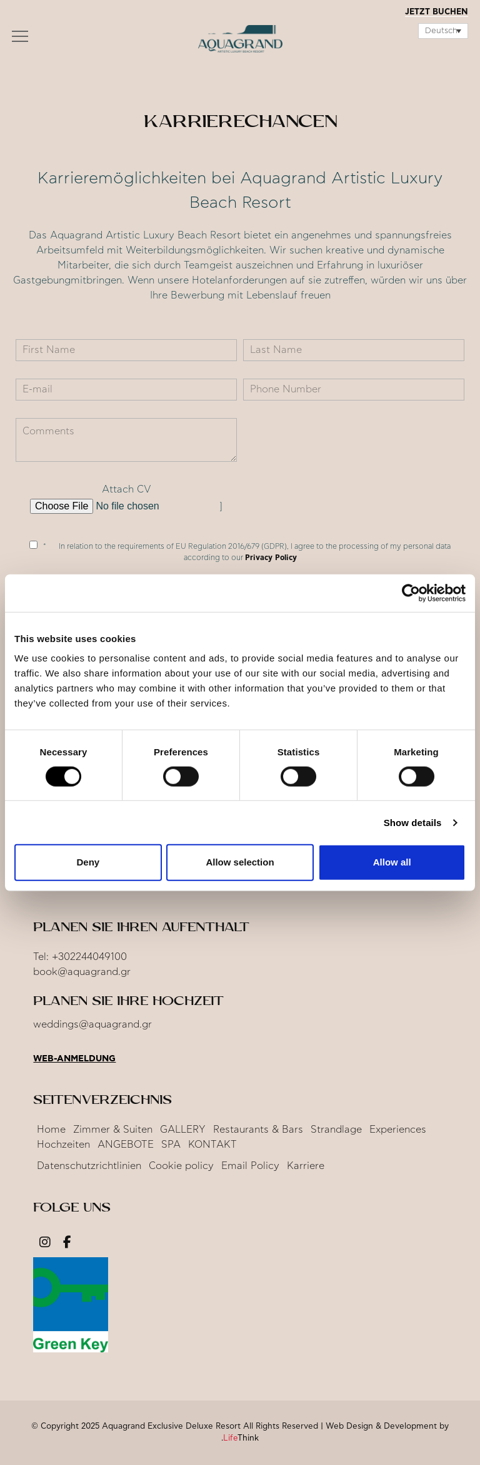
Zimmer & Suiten (112, 1130)
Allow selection (240, 862)
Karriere (305, 1166)
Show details (413, 822)
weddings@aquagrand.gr (92, 1024)
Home (51, 1130)
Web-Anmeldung (74, 1058)
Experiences (397, 1130)
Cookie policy (181, 1166)
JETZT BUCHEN (436, 12)
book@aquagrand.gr (82, 972)
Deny (87, 862)
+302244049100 (89, 957)
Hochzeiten (63, 1145)
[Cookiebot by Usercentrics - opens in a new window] (411, 592)
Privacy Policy (271, 557)
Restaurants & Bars (258, 1130)
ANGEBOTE (126, 1145)
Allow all (392, 862)
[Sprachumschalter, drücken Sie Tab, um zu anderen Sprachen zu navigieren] (443, 31)
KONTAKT (212, 1145)
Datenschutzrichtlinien (89, 1166)
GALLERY (183, 1130)
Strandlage (336, 1130)
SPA (171, 1145)
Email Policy (250, 1166)
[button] (20, 39)
